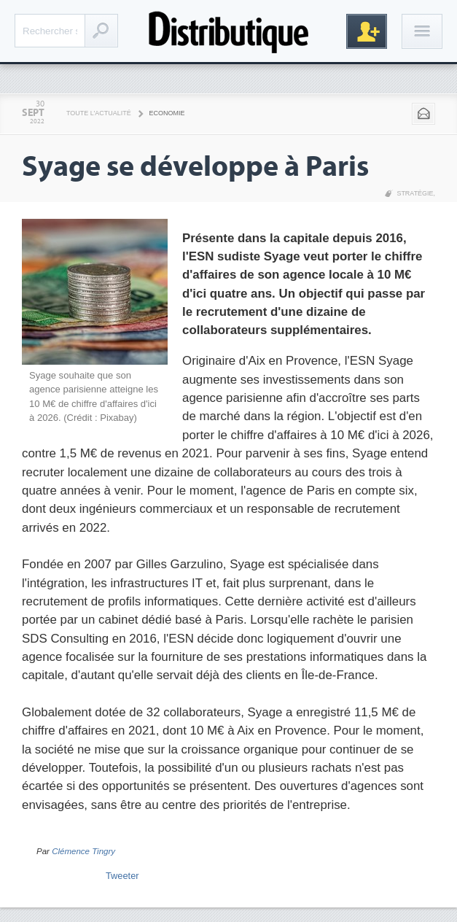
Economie (167, 113)
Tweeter (122, 875)
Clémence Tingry (83, 851)
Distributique (229, 31)
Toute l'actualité (98, 113)
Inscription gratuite (366, 31)
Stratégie (415, 193)
